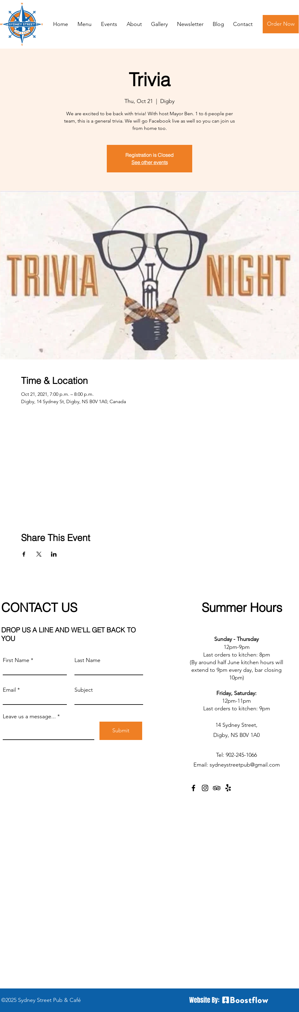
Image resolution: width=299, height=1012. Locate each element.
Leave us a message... (29, 716)
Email (9, 690)
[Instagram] (205, 788)
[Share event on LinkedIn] (54, 554)
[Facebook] (193, 788)
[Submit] (120, 731)
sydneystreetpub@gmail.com (245, 764)
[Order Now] (281, 24)
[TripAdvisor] (216, 788)
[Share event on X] (39, 554)
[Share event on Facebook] (24, 554)
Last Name (87, 660)
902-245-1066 (241, 755)
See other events (149, 162)
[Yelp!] (228, 788)
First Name (16, 660)
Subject (83, 690)
